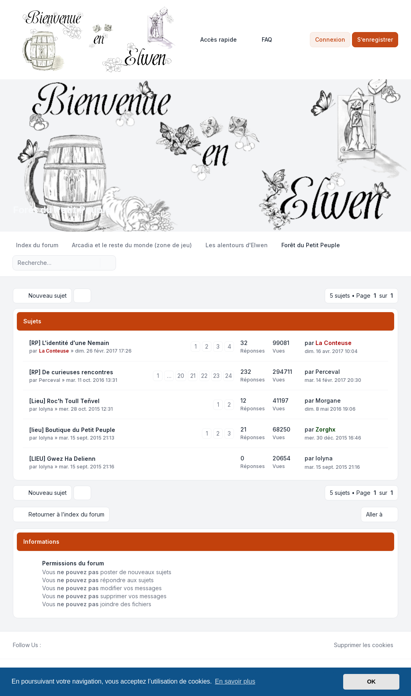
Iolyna (46, 409)
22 (204, 375)
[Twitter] (52, 645)
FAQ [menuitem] (261, 39)
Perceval (49, 380)
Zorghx (325, 429)
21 (192, 375)
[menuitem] (215, 39)
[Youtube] (58, 645)
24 (228, 375)
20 (180, 375)
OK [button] (371, 681)
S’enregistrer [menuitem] (375, 39)
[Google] (65, 645)
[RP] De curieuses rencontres (71, 372)
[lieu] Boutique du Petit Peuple (72, 429)
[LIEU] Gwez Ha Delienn (62, 458)
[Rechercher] (93, 263)
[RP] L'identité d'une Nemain (69, 342)
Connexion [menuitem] (330, 39)
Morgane (328, 400)
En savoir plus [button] (235, 681)
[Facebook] (45, 645)
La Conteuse (54, 351)
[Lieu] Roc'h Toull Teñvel (64, 400)
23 (216, 375)
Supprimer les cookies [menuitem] (358, 645)
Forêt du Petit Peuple (62, 210)
